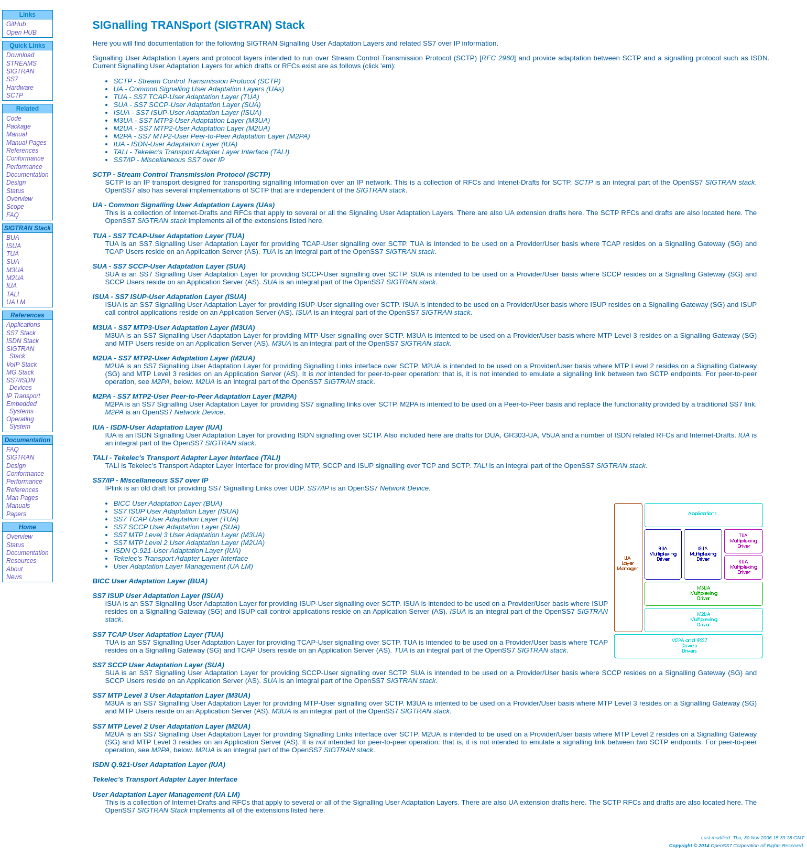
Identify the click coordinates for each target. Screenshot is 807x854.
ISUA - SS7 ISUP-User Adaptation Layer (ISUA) (187, 112)
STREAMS (21, 63)
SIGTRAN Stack (27, 228)
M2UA (15, 278)
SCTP (14, 95)
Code (13, 118)
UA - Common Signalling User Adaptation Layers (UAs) (198, 89)
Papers (16, 514)
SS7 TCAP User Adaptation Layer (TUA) (175, 519)
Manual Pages (26, 142)
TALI (12, 294)
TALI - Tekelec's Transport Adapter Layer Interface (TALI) (201, 152)
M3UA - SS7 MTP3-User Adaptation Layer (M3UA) (191, 120)
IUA (11, 286)
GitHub (16, 24)
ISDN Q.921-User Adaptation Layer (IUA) (177, 550)
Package (18, 126)
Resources (21, 560)
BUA (12, 237)
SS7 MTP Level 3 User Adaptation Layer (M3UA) (189, 535)
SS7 (12, 79)
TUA (12, 254)
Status (15, 191)
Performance (24, 166)
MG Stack (20, 372)
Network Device (199, 412)
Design (16, 182)
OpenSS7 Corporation (735, 845)
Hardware (20, 87)
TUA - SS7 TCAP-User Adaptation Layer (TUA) (186, 97)
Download (20, 55)
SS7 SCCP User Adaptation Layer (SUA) (176, 527)
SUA (12, 261)
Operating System (20, 422)
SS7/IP (318, 488)
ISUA (13, 246)
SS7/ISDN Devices (20, 384)
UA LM (15, 302)
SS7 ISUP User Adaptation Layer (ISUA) (175, 511)
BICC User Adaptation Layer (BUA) (167, 503)
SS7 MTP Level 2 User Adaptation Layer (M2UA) (189, 543)
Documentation (27, 174)
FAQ (12, 215)
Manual (16, 134)
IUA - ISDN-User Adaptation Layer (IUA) (175, 144)
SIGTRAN (20, 71)
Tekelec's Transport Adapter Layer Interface (180, 558)
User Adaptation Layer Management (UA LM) (183, 566)
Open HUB (21, 32)
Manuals (18, 505)
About (14, 569)
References (22, 150)
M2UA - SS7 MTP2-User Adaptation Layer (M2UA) (191, 128)
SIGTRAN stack (730, 182)
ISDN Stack (22, 341)
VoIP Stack (21, 364)
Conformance (25, 158)
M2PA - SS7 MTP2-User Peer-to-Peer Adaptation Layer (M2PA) (211, 136)
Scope (15, 206)
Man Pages (22, 497)
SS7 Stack (21, 333)
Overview (19, 198)
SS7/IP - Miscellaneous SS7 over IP (168, 160)
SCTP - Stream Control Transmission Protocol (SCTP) (196, 81)
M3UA (15, 270)
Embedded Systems (21, 407)
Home (27, 527)
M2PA (160, 382)
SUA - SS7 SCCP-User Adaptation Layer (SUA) (186, 105)
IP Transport (23, 396)
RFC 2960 (498, 58)
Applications (23, 324)
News (14, 577)
